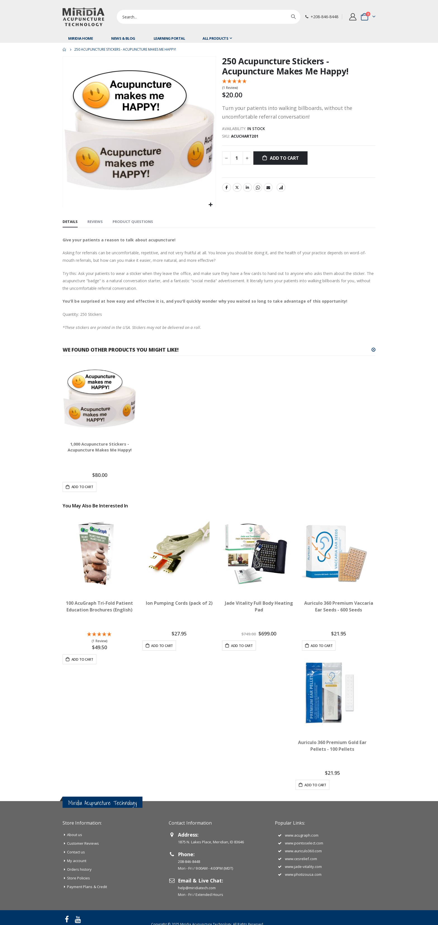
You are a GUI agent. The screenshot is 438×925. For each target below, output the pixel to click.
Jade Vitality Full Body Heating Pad (259, 606)
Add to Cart (82, 659)
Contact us (76, 852)
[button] (211, 205)
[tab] (70, 222)
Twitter (237, 188)
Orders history (79, 869)
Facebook (226, 188)
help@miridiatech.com (197, 887)
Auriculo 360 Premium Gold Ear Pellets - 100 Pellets (332, 745)
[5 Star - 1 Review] (298, 85)
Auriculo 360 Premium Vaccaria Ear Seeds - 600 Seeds (338, 606)
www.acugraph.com (301, 835)
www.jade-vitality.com (303, 866)
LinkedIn (247, 188)
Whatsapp (257, 188)
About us (74, 834)
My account (77, 860)
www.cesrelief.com (301, 858)
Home (64, 49)
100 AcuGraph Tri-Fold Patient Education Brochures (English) (99, 606)
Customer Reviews (83, 843)
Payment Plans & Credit (87, 886)
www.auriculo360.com (303, 850)
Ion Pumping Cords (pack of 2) (179, 603)
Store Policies (78, 878)
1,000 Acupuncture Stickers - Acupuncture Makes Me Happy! (99, 447)
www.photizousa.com (303, 874)
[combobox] (208, 17)
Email (268, 188)
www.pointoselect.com (304, 843)
